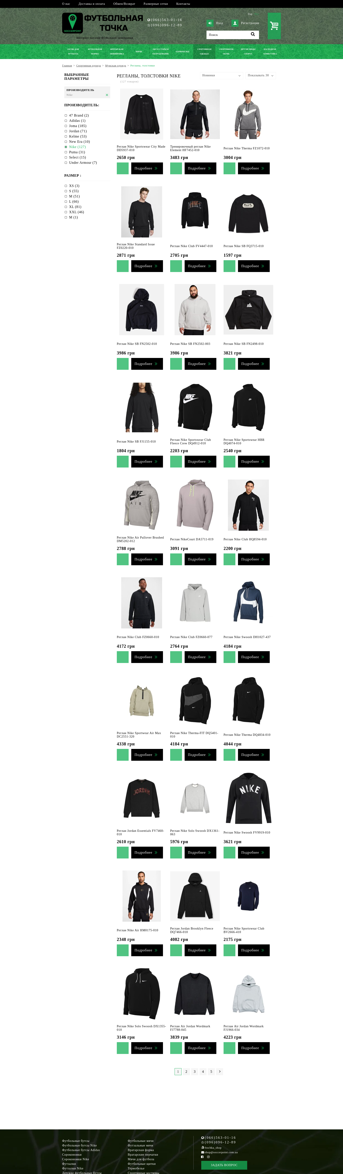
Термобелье (136, 1168)
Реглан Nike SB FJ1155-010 (136, 441)
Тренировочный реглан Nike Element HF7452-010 (190, 148)
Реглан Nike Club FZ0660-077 (191, 637)
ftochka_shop (213, 1147)
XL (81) (75, 207)
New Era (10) (79, 141)
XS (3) (74, 186)
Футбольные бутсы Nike (79, 1145)
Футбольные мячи (141, 1141)
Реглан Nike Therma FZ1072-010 (247, 148)
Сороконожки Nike (75, 1159)
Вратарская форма (141, 1150)
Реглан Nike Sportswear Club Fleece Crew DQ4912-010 (190, 441)
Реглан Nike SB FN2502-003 (190, 343)
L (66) (74, 201)
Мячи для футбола (141, 1159)
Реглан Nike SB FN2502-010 (137, 343)
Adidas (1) (77, 120)
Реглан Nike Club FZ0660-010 (138, 637)
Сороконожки (72, 1154)
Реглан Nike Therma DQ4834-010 (247, 734)
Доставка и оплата (92, 3)
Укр (250, 14)
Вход (214, 23)
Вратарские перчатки (143, 1154)
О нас (66, 3)
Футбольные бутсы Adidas (81, 1150)
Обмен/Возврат (124, 3)
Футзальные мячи (140, 1145)
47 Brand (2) (79, 115)
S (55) (74, 191)
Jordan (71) (78, 131)
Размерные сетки (156, 3)
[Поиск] (232, 35)
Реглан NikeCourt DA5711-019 (192, 539)
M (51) (74, 196)
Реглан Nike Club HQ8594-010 (245, 539)
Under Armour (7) (83, 162)
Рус (257, 14)
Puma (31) (77, 152)
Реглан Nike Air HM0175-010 (137, 930)
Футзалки (69, 1163)
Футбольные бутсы (75, 1141)
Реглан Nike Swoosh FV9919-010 (247, 832)
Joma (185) (77, 126)
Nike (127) (77, 147)
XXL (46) (76, 212)
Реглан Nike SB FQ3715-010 (244, 246)
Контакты (183, 3)
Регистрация (245, 23)
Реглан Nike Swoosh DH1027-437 (247, 637)
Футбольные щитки (142, 1163)
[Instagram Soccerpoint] (208, 1156)
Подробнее (143, 168)
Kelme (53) (78, 136)
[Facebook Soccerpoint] (202, 1156)
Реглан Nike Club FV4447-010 (191, 246)
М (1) (73, 217)
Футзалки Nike (72, 1168)
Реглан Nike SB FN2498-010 (244, 343)
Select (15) (77, 157)
